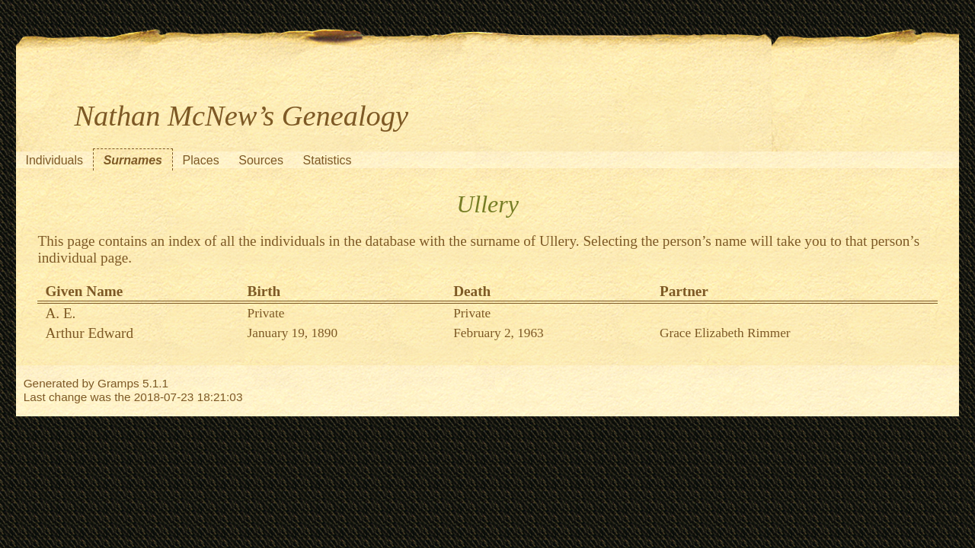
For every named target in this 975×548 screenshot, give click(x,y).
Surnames (133, 160)
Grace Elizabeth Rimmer (725, 333)
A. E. (60, 313)
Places (201, 160)
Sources (260, 160)
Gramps (118, 383)
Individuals (54, 160)
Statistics (327, 160)
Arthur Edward (89, 333)
